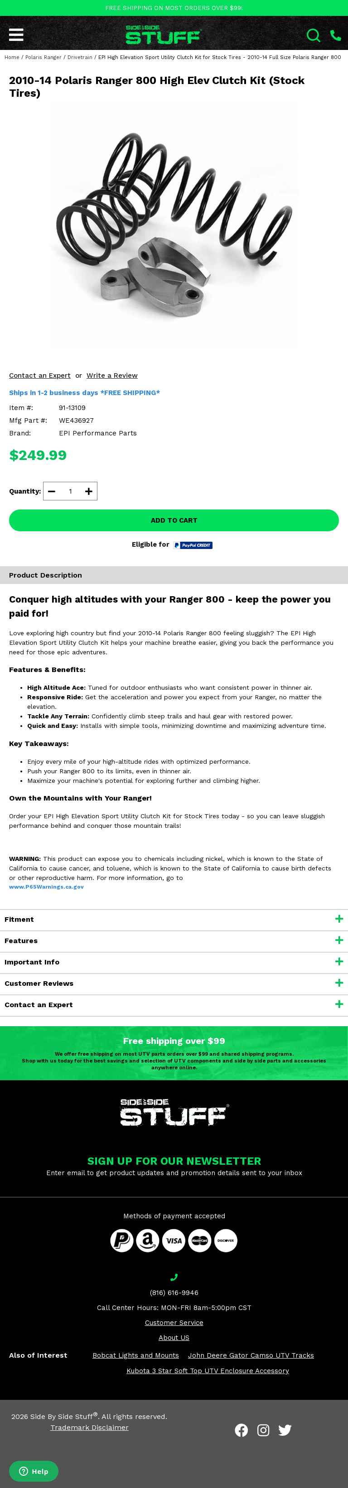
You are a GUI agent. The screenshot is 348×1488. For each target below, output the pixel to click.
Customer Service (174, 1323)
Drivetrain (80, 57)
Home (12, 57)
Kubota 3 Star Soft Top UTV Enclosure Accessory (207, 1371)
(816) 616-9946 (174, 1293)
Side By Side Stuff (64, 1416)
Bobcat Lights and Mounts (135, 1355)
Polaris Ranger (43, 57)
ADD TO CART (174, 520)
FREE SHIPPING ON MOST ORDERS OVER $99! (174, 8)
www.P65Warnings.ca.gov (46, 887)
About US (174, 1338)
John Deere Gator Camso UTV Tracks (251, 1355)
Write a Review (112, 375)
